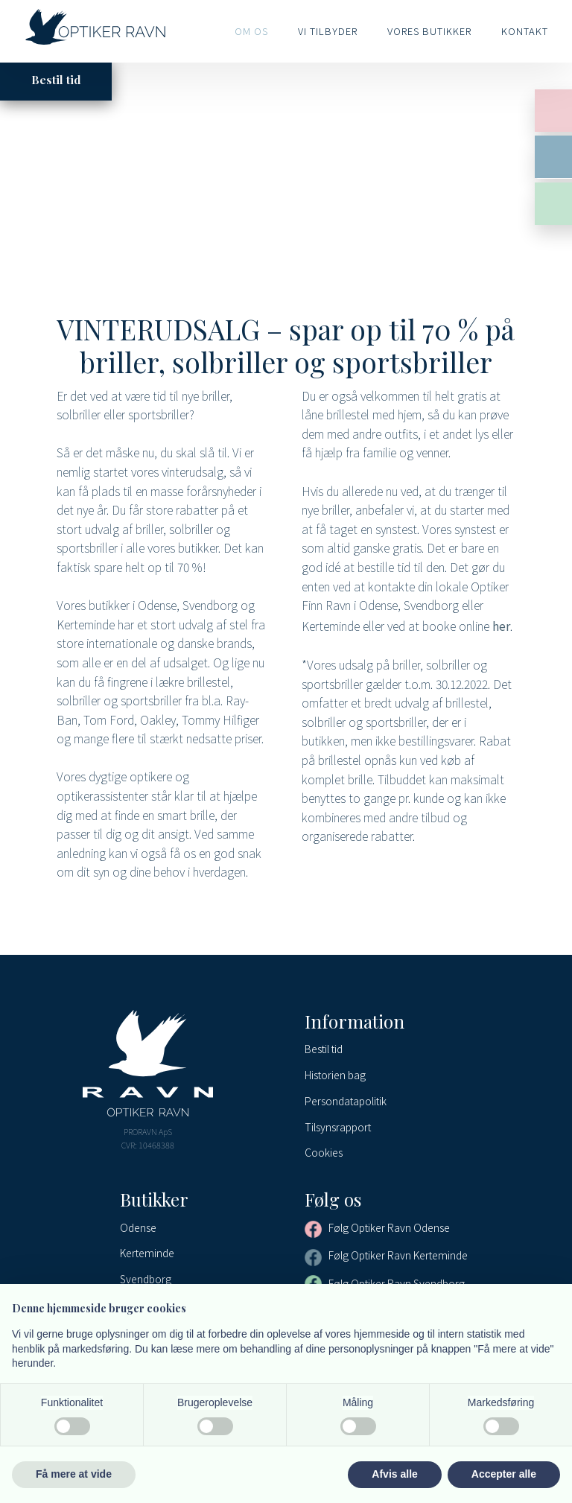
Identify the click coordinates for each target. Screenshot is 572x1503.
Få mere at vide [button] (74, 1474)
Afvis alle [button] (394, 1474)
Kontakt (524, 31)
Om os (251, 31)
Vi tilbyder (328, 31)
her (501, 626)
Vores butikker (429, 31)
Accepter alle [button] (503, 1474)
